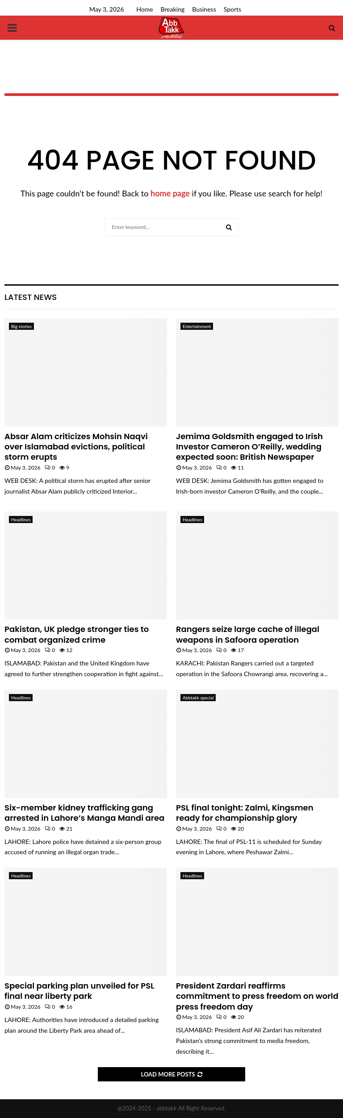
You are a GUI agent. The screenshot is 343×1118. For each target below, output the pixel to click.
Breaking (173, 9)
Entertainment (197, 326)
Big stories (21, 326)
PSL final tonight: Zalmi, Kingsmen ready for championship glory (245, 812)
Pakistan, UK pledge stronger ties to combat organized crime (76, 634)
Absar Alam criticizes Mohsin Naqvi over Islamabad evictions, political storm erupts (76, 447)
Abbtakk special (198, 697)
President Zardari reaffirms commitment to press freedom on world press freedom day (257, 996)
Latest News (30, 297)
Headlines (20, 519)
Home (144, 9)
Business (204, 9)
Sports (232, 9)
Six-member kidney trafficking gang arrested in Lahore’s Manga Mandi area (84, 812)
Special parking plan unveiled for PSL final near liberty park (79, 991)
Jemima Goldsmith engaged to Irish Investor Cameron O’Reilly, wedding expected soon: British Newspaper (249, 447)
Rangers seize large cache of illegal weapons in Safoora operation (247, 634)
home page (170, 193)
